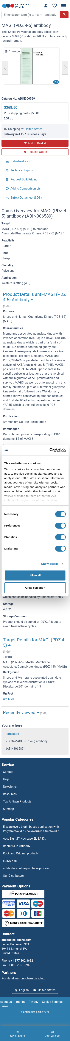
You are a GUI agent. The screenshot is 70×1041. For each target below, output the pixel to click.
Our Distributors (13, 875)
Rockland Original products (21, 853)
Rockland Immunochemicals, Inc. (23, 978)
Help (6, 779)
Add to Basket (35, 143)
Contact (8, 772)
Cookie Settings (52, 1002)
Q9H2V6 (8, 699)
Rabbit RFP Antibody (16, 846)
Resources (10, 794)
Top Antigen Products (17, 801)
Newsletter (10, 786)
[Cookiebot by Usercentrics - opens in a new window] (50, 450)
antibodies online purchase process (26, 868)
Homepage (11, 734)
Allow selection (35, 587)
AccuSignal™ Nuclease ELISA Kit (24, 838)
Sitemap (8, 809)
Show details (50, 563)
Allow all (35, 575)
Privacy (33, 1002)
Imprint (20, 1002)
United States (33, 129)
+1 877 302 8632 (22, 960)
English (22, 990)
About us (6, 1002)
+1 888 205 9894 (18, 965)
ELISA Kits (10, 861)
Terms (4, 1006)
